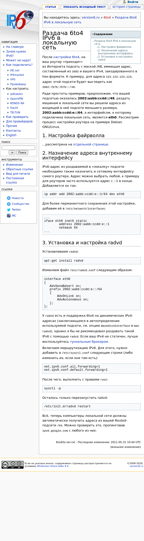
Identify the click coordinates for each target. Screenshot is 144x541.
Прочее (11, 126)
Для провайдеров (19, 121)
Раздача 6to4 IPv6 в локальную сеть (62, 40)
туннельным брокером (89, 336)
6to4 (107, 17)
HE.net (14, 70)
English (11, 135)
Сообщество (20, 204)
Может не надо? (18, 60)
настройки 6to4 (66, 57)
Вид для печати (18, 173)
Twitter (16, 209)
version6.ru (91, 17)
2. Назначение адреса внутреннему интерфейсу (115, 52)
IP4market (17, 75)
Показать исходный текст (84, 7)
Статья (50, 7)
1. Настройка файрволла (114, 47)
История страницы (127, 7)
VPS (13, 79)
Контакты (13, 130)
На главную (15, 47)
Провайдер (18, 84)
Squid (14, 107)
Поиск (6, 142)
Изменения (14, 164)
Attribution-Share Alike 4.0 (52, 459)
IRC (14, 215)
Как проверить (17, 117)
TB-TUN (15, 112)
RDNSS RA (17, 103)
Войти (132, 2)
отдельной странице (90, 143)
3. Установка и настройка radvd (82, 240)
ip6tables (16, 94)
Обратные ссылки (19, 169)
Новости (18, 198)
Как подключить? (19, 65)
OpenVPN (16, 98)
